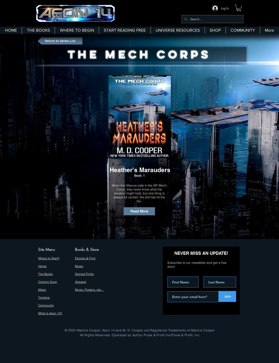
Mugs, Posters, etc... (89, 290)
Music (79, 266)
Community (46, 305)
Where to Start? (49, 258)
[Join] (227, 296)
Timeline (44, 298)
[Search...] (212, 19)
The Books (45, 274)
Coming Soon (47, 282)
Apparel (80, 282)
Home (42, 266)
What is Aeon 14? (50, 313)
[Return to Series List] (60, 41)
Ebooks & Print (85, 258)
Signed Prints (84, 274)
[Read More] (139, 211)
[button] (239, 7)
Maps (42, 290)
